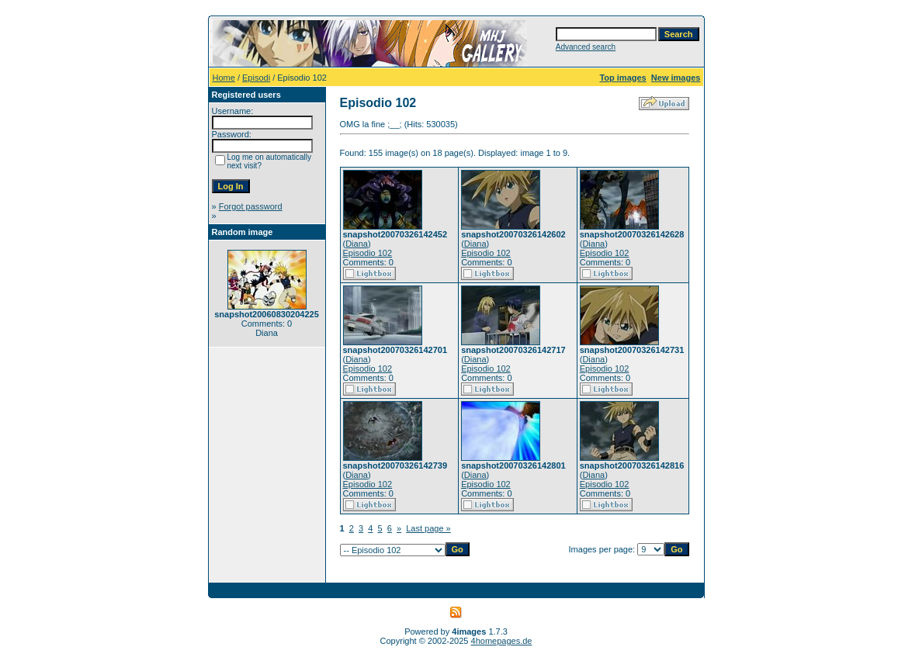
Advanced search (586, 47)
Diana (356, 243)
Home (224, 77)
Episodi (256, 77)
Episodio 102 (368, 253)
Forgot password (251, 206)
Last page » (428, 528)
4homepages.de (501, 640)
